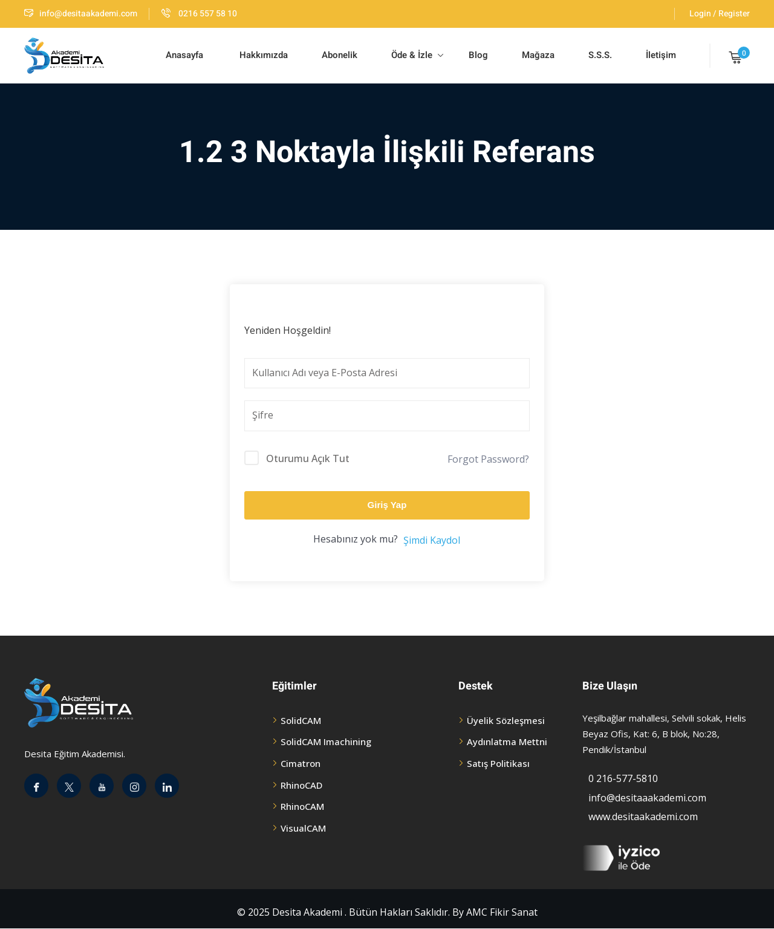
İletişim (661, 55)
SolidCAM (301, 720)
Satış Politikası (498, 763)
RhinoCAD (301, 785)
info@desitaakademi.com (80, 13)
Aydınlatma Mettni (507, 741)
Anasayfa (184, 55)
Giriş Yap (387, 505)
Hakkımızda (262, 55)
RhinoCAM (302, 806)
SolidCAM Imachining (326, 741)
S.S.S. (600, 55)
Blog (477, 55)
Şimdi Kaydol (431, 540)
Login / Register (719, 13)
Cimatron (300, 763)
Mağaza (538, 55)
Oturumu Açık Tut (308, 458)
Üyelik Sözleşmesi (506, 720)
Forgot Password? (488, 459)
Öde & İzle (417, 55)
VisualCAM (303, 828)
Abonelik (339, 55)
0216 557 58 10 (199, 13)
